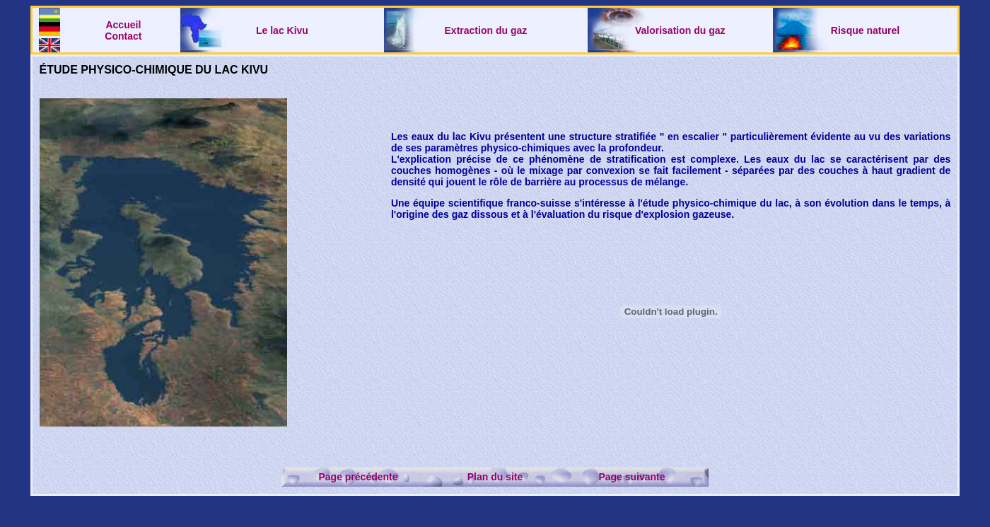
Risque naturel (865, 30)
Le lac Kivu (282, 30)
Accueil (123, 24)
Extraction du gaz (486, 30)
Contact (123, 36)
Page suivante (631, 476)
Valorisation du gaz (680, 30)
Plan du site (495, 476)
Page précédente (357, 476)
